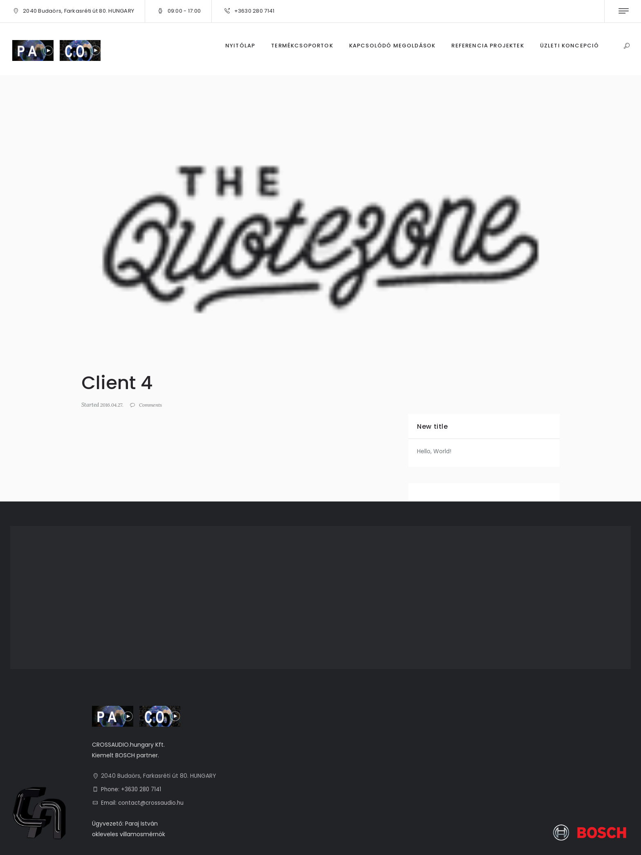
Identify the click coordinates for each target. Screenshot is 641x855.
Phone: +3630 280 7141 (132, 789)
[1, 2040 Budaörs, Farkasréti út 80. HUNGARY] (320, 597)
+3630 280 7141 (254, 11)
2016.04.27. (113, 404)
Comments (154, 405)
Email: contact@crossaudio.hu (144, 803)
